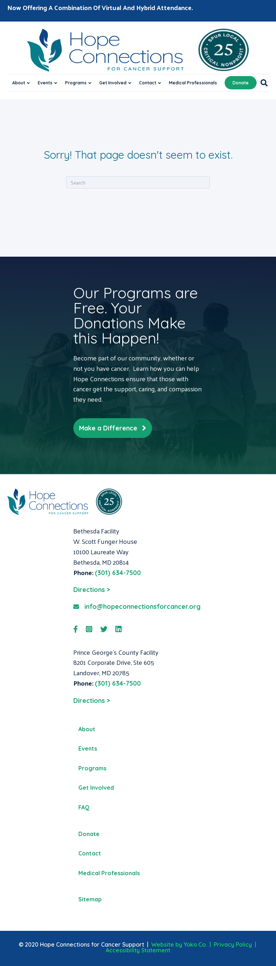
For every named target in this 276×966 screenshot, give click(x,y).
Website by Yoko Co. (179, 944)
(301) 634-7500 (118, 573)
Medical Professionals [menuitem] (109, 873)
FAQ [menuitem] (83, 807)
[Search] (262, 83)
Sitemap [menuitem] (90, 899)
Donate (241, 82)
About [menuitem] (86, 729)
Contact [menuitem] (89, 853)
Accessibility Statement (138, 950)
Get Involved (112, 82)
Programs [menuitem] (92, 768)
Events (45, 82)
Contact (147, 82)
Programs (76, 82)
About (18, 82)
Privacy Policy (233, 944)
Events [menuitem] (87, 748)
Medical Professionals (193, 82)
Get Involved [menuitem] (96, 787)
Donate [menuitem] (89, 833)
